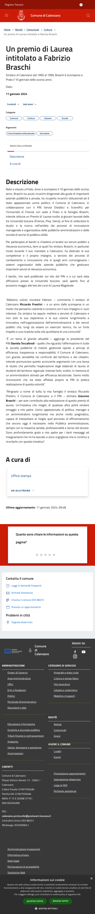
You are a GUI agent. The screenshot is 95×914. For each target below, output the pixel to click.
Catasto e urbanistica (65, 690)
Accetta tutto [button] (35, 901)
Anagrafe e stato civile (66, 672)
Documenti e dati (16, 708)
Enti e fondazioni (16, 690)
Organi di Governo (17, 672)
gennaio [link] (69, 189)
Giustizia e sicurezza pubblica (23, 730)
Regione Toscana (14, 5)
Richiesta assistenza (65, 791)
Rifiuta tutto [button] (60, 901)
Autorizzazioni (15, 753)
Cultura (48, 30)
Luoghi (57, 751)
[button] (47, 908)
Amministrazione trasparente (23, 849)
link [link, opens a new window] (78, 894)
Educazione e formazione (21, 724)
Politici (11, 696)
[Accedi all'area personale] (81, 4)
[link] (25, 423)
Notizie (58, 724)
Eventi (57, 757)
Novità (18, 30)
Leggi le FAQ (60, 785)
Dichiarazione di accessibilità (23, 867)
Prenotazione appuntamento (69, 773)
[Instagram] (75, 656)
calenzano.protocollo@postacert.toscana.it (26, 816)
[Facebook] (75, 652)
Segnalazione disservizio (67, 779)
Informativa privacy (18, 855)
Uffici (10, 684)
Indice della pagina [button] (21, 145)
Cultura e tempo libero (66, 678)
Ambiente (12, 742)
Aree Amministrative (19, 678)
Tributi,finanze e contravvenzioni (25, 736)
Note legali (13, 861)
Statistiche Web (16, 872)
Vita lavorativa (62, 684)
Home (7, 30)
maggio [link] (23, 285)
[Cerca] (88, 16)
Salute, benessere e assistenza (24, 747)
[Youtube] (83, 652)
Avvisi (57, 736)
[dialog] (47, 894)
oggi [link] (25, 423)
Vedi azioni (30, 104)
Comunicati (33, 30)
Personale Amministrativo (21, 702)
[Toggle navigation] (6, 15)
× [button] (91, 878)
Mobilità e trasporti (64, 696)
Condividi (13, 104)
